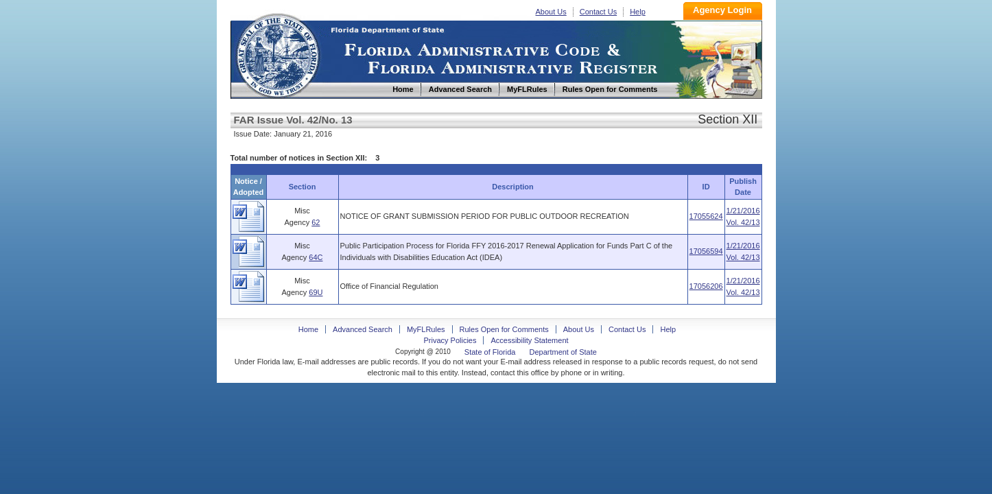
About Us (551, 12)
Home (277, 53)
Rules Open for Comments (504, 329)
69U (315, 292)
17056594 (706, 251)
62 (315, 222)
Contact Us (598, 12)
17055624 (706, 216)
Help (638, 12)
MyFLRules (426, 329)
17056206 (706, 286)
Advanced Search (362, 329)
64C (315, 257)
